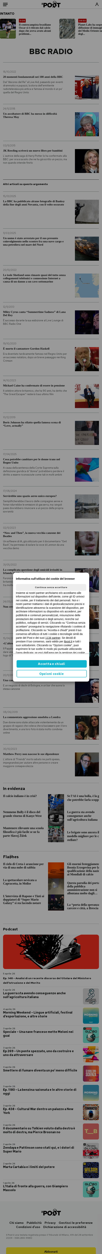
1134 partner (52, 637)
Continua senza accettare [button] (51, 587)
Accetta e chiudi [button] (51, 664)
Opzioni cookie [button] (51, 674)
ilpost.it (68, 641)
